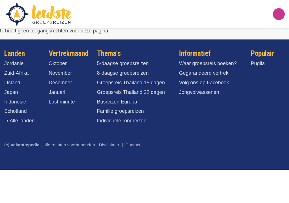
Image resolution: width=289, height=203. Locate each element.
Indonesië (15, 102)
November (60, 73)
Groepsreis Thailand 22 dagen (131, 92)
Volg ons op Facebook (204, 82)
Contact (132, 144)
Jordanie (14, 63)
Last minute (62, 102)
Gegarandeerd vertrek (203, 73)
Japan (11, 92)
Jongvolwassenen (199, 92)
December (60, 82)
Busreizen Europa (117, 102)
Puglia (258, 63)
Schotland (15, 111)
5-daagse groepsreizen (123, 63)
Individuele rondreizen (121, 120)
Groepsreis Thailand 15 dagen (131, 82)
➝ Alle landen (19, 120)
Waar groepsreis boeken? (208, 63)
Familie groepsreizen (120, 111)
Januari (57, 92)
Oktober (58, 63)
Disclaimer (109, 144)
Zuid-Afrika (16, 73)
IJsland (12, 82)
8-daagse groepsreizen (123, 73)
